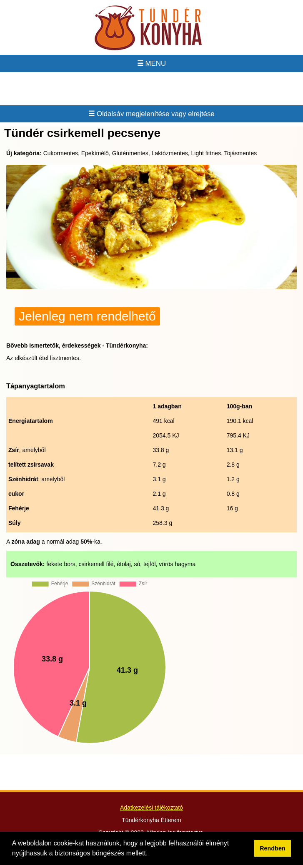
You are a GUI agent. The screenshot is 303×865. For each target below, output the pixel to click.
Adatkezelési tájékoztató (151, 807)
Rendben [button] (272, 848)
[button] (151, 854)
